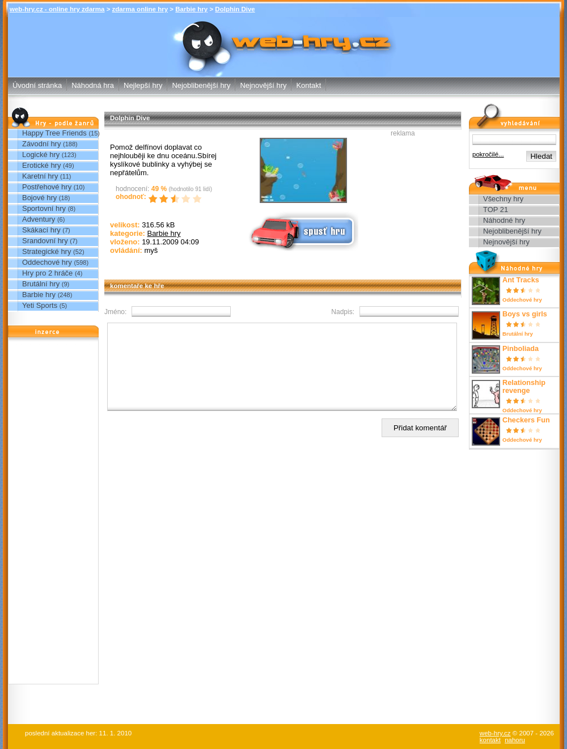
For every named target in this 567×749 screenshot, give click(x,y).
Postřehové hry (46, 187)
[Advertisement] (53, 514)
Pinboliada (520, 349)
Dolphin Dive (235, 9)
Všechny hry (503, 198)
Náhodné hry (504, 220)
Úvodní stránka (37, 85)
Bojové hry (39, 197)
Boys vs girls (524, 314)
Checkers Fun (526, 420)
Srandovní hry (45, 240)
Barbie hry (191, 9)
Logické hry (41, 154)
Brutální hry (41, 284)
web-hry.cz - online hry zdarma (57, 9)
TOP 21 (495, 209)
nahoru (515, 740)
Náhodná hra (92, 85)
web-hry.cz (495, 733)
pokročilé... (488, 154)
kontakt (490, 740)
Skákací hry (41, 230)
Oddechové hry (47, 262)
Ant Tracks (520, 280)
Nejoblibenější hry (201, 85)
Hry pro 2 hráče (47, 273)
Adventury (38, 219)
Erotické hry (41, 165)
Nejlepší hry (143, 85)
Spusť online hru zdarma (302, 230)
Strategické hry (46, 251)
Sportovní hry (44, 208)
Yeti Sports (39, 305)
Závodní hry (41, 143)
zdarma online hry (140, 9)
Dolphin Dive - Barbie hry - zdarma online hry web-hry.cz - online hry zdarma (284, 39)
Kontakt (308, 85)
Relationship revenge (523, 387)
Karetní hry (40, 176)
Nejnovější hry (263, 85)
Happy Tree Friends (54, 133)
